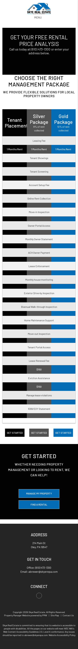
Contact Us (68, 615)
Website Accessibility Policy (62, 635)
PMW (44, 615)
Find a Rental (39, 504)
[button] (39, 595)
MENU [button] (38, 17)
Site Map (55, 615)
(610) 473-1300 (40, 49)
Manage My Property (39, 493)
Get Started (15, 432)
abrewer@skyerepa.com (43, 571)
